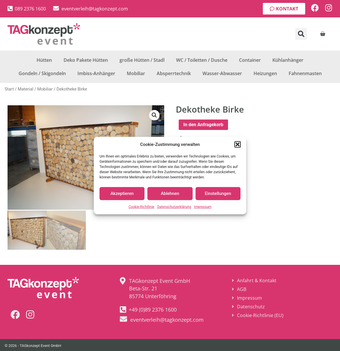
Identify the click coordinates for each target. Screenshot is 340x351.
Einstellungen (218, 193)
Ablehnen (170, 193)
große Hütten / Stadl (142, 60)
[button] (237, 144)
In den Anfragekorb (203, 124)
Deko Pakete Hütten (86, 60)
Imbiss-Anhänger (96, 73)
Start (9, 89)
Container (250, 60)
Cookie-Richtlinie (141, 207)
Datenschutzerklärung (174, 207)
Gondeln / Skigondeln (42, 73)
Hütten (44, 60)
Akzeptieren (122, 193)
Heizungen (265, 73)
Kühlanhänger (287, 60)
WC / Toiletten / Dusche (201, 60)
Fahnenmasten (305, 73)
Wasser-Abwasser (222, 73)
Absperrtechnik (174, 73)
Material (25, 89)
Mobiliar (136, 73)
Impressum (202, 207)
